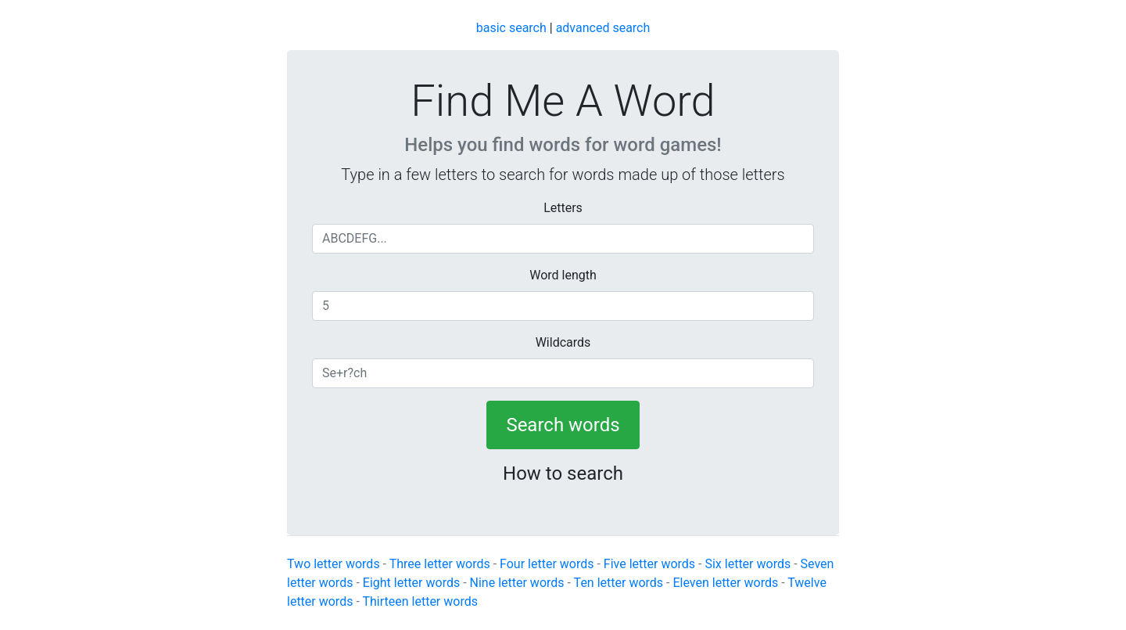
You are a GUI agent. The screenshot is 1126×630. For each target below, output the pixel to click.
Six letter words (748, 563)
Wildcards (563, 342)
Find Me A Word (563, 101)
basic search (511, 27)
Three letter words (439, 563)
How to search (563, 473)
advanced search (603, 27)
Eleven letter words (725, 582)
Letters (563, 207)
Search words (562, 425)
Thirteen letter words (420, 601)
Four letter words (546, 563)
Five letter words (649, 563)
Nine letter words (517, 582)
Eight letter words (411, 582)
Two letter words (333, 563)
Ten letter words (618, 582)
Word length (563, 275)
